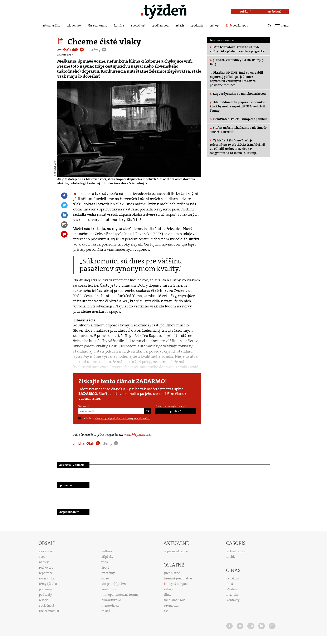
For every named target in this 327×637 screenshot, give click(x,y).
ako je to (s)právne (114, 584)
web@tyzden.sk (137, 434)
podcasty (198, 25)
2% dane (232, 589)
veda (104, 562)
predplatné (172, 573)
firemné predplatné (178, 578)
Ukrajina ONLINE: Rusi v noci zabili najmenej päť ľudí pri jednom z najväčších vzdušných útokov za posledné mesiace (236, 78)
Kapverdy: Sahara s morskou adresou (238, 94)
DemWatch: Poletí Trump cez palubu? (238, 119)
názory (44, 562)
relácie (180, 25)
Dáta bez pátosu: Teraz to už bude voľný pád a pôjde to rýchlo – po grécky (237, 49)
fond (230, 584)
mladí (106, 611)
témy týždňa (48, 584)
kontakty (233, 600)
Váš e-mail (84, 406)
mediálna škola (174, 600)
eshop (215, 25)
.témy (96, 49)
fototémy (108, 573)
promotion (171, 605)
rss (166, 611)
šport (105, 567)
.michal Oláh (68, 49)
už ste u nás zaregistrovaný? (170, 406)
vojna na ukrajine (176, 551)
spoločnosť (138, 25)
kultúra (119, 25)
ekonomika (47, 578)
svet (42, 557)
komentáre (109, 589)
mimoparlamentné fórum (120, 595)
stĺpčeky (107, 557)
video (105, 578)
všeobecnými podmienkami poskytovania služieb (122, 418)
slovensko (74, 25)
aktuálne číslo (51, 25)
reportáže (46, 573)
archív (231, 557)
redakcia (233, 578)
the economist (97, 25)
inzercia (232, 595)
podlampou (47, 589)
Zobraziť (78, 465)
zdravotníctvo (111, 600)
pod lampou (161, 25)
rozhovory (46, 567)
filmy (167, 595)
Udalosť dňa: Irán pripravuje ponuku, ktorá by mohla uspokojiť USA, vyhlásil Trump (237, 106)
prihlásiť (175, 411)
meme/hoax (110, 605)
